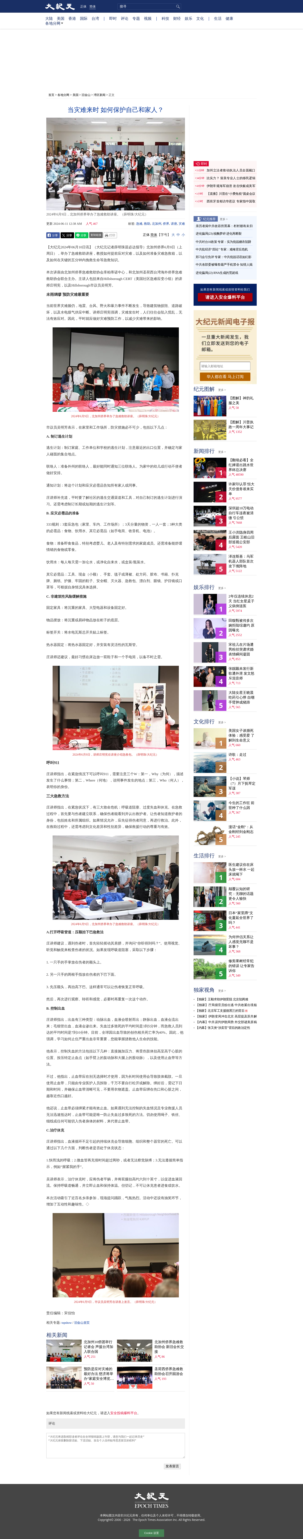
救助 (147, 223)
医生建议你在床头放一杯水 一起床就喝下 (241, 869)
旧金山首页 (82, 1322)
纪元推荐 (209, 219)
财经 (177, 18)
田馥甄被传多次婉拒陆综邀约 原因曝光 (241, 625)
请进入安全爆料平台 (225, 297)
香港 (72, 18)
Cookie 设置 (151, 1533)
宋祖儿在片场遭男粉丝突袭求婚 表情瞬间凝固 (241, 649)
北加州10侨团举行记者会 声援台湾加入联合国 (98, 1347)
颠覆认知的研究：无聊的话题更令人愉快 (241, 894)
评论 (124, 18)
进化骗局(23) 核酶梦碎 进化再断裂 (219, 233)
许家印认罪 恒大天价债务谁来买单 (241, 489)
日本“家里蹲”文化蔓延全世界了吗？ (241, 918)
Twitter (67, 235)
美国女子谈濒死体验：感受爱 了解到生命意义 (241, 735)
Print (110, 235)
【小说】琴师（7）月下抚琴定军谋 (242, 783)
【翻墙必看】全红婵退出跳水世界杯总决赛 (241, 465)
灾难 (182, 223)
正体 (83, 6)
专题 (136, 18)
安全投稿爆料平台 (123, 1413)
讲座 (174, 223)
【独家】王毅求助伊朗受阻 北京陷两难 (221, 999)
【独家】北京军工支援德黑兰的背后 (219, 1010)
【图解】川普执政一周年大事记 (241, 424)
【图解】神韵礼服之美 (241, 400)
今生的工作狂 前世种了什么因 (241, 805)
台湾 (95, 18)
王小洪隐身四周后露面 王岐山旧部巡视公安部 (241, 537)
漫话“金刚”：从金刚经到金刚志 (241, 829)
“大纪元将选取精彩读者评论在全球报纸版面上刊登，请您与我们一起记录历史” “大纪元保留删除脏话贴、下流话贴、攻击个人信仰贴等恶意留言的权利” (115, 1445)
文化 (200, 18)
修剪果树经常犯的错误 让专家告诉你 (241, 966)
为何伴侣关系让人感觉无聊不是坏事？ (241, 942)
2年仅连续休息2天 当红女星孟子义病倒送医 (241, 601)
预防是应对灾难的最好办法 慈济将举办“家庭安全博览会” (98, 1374)
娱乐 (188, 18)
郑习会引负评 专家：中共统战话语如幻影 (223, 257)
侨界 (166, 223)
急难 (139, 223)
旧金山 (86, 95)
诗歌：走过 (237, 755)
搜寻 (177, 6)
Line (81, 235)
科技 (165, 18)
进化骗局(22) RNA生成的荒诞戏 (217, 272)
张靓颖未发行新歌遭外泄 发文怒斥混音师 (241, 673)
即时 (113, 18)
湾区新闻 (99, 95)
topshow (66, 1322)
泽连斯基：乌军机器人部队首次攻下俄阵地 (241, 561)
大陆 (49, 18)
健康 (229, 18)
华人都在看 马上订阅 (225, 376)
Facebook (53, 235)
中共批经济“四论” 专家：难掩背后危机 (222, 249)
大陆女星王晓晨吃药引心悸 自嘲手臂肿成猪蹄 (241, 697)
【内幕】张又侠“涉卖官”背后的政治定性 (222, 1027)
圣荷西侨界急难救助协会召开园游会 (168, 1371)
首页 (51, 95)
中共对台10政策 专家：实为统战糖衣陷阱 (223, 241)
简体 (92, 6)
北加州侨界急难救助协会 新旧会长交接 (169, 1347)
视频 (148, 18)
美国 (60, 18)
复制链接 (95, 235)
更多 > (224, 219)
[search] (149, 6)
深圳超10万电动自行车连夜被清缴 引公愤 (241, 513)
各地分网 (54, 25)
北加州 (156, 223)
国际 (84, 18)
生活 (218, 18)
